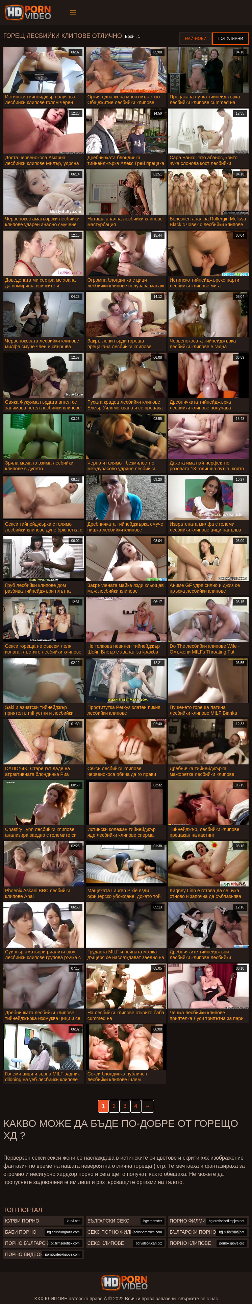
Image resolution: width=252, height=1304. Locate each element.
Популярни (230, 38)
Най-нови (195, 38)
